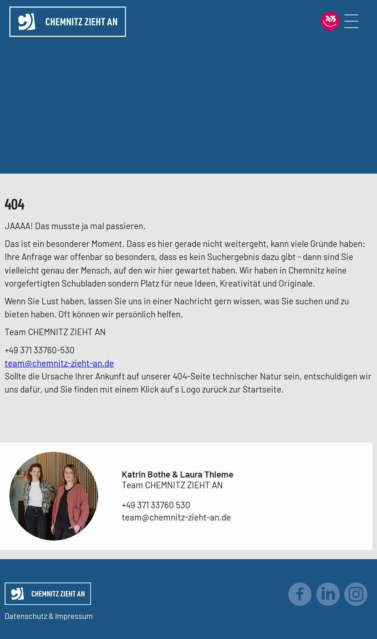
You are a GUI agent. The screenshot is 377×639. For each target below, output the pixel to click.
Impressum (74, 615)
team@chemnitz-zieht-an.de (59, 363)
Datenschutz (26, 615)
